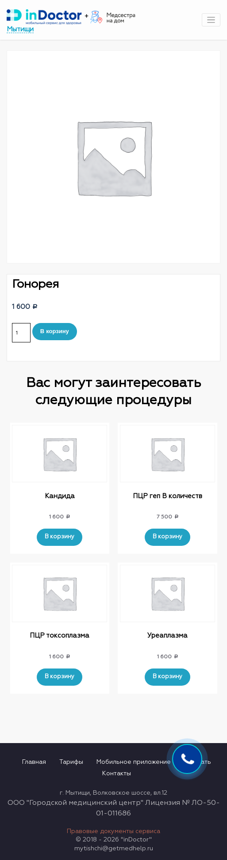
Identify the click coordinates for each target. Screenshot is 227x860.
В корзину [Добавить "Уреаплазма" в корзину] (167, 677)
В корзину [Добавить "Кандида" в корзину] (59, 537)
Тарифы (71, 762)
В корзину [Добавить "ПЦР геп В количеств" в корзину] (167, 537)
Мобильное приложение (133, 762)
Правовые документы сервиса (113, 831)
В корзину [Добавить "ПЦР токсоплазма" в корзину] (59, 677)
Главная (34, 762)
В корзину (54, 331)
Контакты (116, 773)
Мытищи (20, 29)
